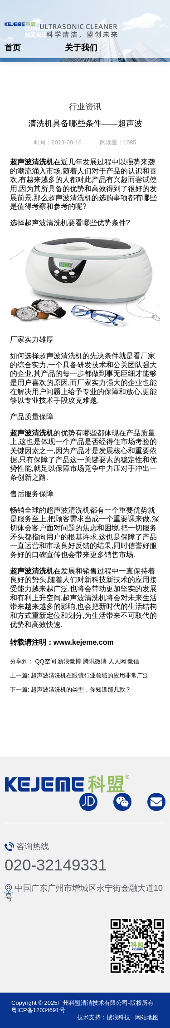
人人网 (117, 661)
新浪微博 (69, 661)
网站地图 (147, 1017)
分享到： (22, 661)
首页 (13, 47)
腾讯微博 (95, 661)
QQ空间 (45, 661)
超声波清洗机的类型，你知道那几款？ (81, 689)
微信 (133, 661)
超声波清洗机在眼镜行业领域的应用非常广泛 (90, 675)
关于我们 (81, 47)
